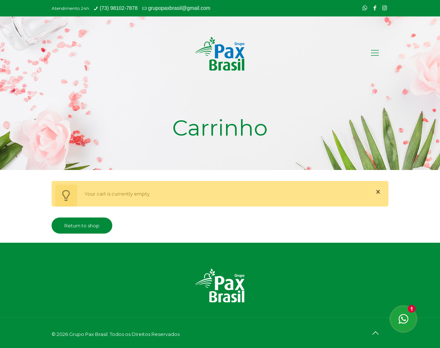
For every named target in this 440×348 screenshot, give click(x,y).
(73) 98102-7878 (119, 8)
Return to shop (81, 225)
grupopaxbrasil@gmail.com (179, 8)
